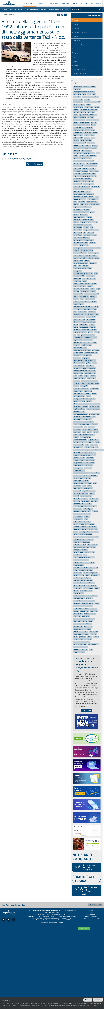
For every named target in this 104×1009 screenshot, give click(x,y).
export (75, 115)
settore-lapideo (87, 509)
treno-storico (83, 325)
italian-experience (91, 163)
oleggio (86, 376)
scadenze (85, 493)
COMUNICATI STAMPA (86, 879)
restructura (77, 309)
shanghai (76, 511)
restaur (76, 534)
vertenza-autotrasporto (81, 263)
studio (87, 299)
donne (92, 289)
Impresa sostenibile (80, 73)
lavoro (75, 135)
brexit (83, 199)
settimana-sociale (86, 140)
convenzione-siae (93, 537)
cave (83, 319)
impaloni (84, 368)
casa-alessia (85, 289)
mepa (98, 289)
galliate (88, 363)
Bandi (76, 24)
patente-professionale (88, 322)
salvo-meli (77, 368)
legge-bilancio (84, 327)
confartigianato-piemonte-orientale (84, 92)
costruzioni (77, 504)
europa (89, 396)
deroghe (76, 386)
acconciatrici (88, 391)
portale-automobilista (91, 353)
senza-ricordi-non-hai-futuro (82, 624)
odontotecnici (96, 102)
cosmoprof (83, 386)
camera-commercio (79, 161)
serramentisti (91, 317)
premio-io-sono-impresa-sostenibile (84, 360)
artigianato (77, 199)
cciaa (82, 299)
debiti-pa (76, 542)
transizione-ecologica (80, 562)
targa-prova (86, 358)
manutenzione (78, 608)
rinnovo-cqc (77, 281)
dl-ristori (83, 527)
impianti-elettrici (88, 422)
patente (76, 458)
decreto (76, 112)
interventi (76, 381)
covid (89, 94)
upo (83, 151)
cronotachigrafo (93, 253)
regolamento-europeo (80, 644)
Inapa (76, 57)
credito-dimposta (84, 302)
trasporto (86, 87)
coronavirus (77, 97)
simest (94, 309)
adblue (75, 532)
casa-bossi (77, 332)
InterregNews (78, 40)
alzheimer (88, 189)
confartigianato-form (80, 268)
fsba (75, 238)
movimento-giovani (89, 417)
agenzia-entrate (92, 545)
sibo (86, 519)
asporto (93, 376)
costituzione (85, 616)
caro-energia (90, 276)
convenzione (77, 143)
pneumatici (90, 161)
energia (82, 163)
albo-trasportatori (79, 404)
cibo (89, 350)
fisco (98, 153)
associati (89, 580)
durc (75, 232)
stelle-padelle (78, 230)
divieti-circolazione (79, 217)
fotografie (87, 608)
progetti (97, 332)
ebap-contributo (92, 529)
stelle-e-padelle (78, 314)
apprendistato (88, 488)
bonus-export (94, 389)
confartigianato (78, 102)
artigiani (86, 209)
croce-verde (77, 486)
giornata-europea (87, 452)
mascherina (94, 445)
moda (88, 105)
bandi (75, 578)
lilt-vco (86, 463)
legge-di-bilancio (93, 440)
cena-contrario (78, 427)
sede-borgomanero (86, 591)
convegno (83, 639)
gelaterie (83, 529)
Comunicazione (29, 3)
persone (92, 291)
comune (84, 621)
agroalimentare (78, 107)
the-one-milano (78, 460)
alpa (86, 243)
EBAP (76, 65)
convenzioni (77, 169)
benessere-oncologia (80, 606)
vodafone (95, 199)
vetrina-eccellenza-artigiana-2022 (84, 552)
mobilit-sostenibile (79, 276)
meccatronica (89, 107)
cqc (80, 115)
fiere (84, 555)
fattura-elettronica (83, 238)
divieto (94, 363)
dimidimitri (81, 202)
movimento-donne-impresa (87, 176)
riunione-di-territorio (90, 337)
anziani (97, 588)
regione (76, 258)
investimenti (77, 153)
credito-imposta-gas (80, 537)
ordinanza (93, 634)
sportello (87, 506)
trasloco (88, 496)
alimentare (89, 340)
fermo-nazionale (94, 406)
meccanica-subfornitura (81, 473)
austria (89, 432)
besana (96, 307)
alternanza (77, 603)
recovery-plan (82, 312)
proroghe (83, 286)
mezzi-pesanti (78, 337)
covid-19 (76, 250)
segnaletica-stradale (89, 491)
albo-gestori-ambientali (81, 632)
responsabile (77, 417)
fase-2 (76, 245)
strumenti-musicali (79, 580)
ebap (94, 94)
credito (76, 325)
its (94, 373)
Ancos (76, 53)
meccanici (76, 345)
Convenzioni (42, 3)
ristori (75, 570)
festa (89, 639)
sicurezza (89, 120)
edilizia (76, 156)
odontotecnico (78, 348)
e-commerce (77, 174)
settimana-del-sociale (89, 115)
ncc (83, 504)
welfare (88, 145)
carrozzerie (88, 179)
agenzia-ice (93, 263)
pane (75, 266)
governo (76, 204)
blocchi (94, 394)
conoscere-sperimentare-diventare (84, 557)
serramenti (91, 143)
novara (95, 133)
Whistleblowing (91, 914)
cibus (96, 532)
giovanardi (77, 322)
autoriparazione (93, 97)
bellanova (89, 598)
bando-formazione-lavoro (81, 596)
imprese (93, 148)
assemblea (81, 125)
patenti (92, 212)
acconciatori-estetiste (80, 440)
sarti (75, 312)
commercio (87, 478)
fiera (85, 135)
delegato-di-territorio (80, 350)
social (75, 575)
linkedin (76, 286)
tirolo (75, 376)
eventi (93, 87)
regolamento (77, 220)
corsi (81, 166)
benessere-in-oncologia (81, 171)
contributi (83, 112)
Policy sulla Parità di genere (91, 918)
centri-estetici (83, 207)
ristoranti (76, 383)
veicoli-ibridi (77, 279)
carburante (77, 493)
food (89, 511)
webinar (86, 99)
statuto (84, 332)
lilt (92, 122)
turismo (86, 614)
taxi (75, 125)
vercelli (97, 107)
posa (82, 383)
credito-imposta (78, 179)
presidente (82, 637)
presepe (83, 511)
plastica (85, 499)
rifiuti (87, 125)
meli (91, 611)
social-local (77, 406)
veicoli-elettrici (84, 296)
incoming (92, 243)
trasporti (87, 102)
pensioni (76, 496)
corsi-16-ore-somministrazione (83, 273)
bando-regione (78, 209)
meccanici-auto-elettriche (81, 424)
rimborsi (76, 437)
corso (75, 99)
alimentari (77, 151)
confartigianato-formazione (88, 110)
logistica (76, 110)
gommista (77, 501)
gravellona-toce (78, 583)
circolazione (85, 330)
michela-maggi (78, 516)
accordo (87, 447)
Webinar (77, 28)
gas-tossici (89, 366)
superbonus (86, 174)
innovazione (88, 465)
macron (88, 394)
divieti (87, 634)
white (93, 299)
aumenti (91, 325)
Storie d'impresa (79, 49)
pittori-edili (91, 562)
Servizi (76, 3)
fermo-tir (87, 514)
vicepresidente (87, 355)
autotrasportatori (88, 220)
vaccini (76, 327)
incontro (90, 286)
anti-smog (90, 458)
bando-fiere (83, 647)
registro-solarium (79, 340)
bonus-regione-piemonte (81, 481)
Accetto (87, 1000)
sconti (87, 575)
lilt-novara (86, 642)
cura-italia (91, 335)
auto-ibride (77, 452)
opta (92, 447)
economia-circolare (79, 192)
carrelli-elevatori (93, 644)
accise (80, 99)
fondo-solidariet (78, 634)
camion (76, 261)
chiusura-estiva (78, 465)
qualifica (92, 399)
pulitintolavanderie (87, 181)
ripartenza (94, 596)
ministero (92, 414)
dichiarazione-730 (79, 363)
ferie (75, 202)
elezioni (76, 163)
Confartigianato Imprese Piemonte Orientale (8, 3)
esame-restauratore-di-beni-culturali (85, 371)
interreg (91, 197)
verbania (76, 527)
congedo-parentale (79, 547)
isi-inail (82, 458)
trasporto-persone (79, 652)
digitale (87, 261)
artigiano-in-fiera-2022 (81, 649)
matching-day (95, 575)
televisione (77, 621)
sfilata (75, 637)
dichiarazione (85, 501)
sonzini (76, 647)
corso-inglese (78, 573)
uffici (88, 192)
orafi (95, 273)
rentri (75, 302)
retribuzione (84, 560)
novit (84, 486)
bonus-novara (92, 527)
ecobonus (92, 169)
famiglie (76, 611)
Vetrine (98, 3)
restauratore (95, 186)
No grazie (98, 1000)
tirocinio (93, 302)
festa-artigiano (89, 460)
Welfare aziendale (80, 69)
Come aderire (86, 710)
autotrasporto (78, 87)
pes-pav (83, 335)
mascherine (86, 153)
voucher (94, 145)
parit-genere (77, 271)
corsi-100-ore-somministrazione (83, 568)
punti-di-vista (84, 245)
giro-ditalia (88, 483)
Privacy (91, 911)
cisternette (80, 445)
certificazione (90, 442)
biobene (76, 138)
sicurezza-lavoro (78, 243)
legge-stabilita (94, 499)
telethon (92, 493)
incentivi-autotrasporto (80, 414)
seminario (88, 225)
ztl (74, 396)
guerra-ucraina (87, 419)
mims (75, 588)
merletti (87, 138)
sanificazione (93, 475)
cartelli (90, 486)
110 (81, 138)
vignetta (86, 227)
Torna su (95, 904)
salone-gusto (90, 404)
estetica (76, 215)
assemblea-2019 (79, 394)
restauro (76, 140)
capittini (96, 432)
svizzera (76, 222)
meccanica (92, 368)
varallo (94, 235)
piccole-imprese (86, 345)
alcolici (89, 637)
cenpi (93, 174)
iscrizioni (96, 637)
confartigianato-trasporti (81, 212)
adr (85, 232)
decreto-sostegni (94, 258)
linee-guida (77, 475)
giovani (91, 184)
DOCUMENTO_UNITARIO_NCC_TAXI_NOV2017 (18, 158)
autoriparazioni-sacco (80, 585)
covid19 (76, 639)
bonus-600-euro (90, 583)
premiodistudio (78, 294)
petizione (82, 317)
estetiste (76, 105)
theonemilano (92, 585)
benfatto (76, 560)
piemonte (90, 539)
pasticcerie (77, 319)
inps (98, 414)
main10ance (84, 204)
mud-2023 (77, 601)
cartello (94, 608)
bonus (92, 130)
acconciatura (77, 499)
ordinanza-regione (79, 412)
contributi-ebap (78, 373)
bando (93, 125)
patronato (89, 128)
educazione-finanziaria (91, 314)
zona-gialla (87, 235)
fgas (85, 348)
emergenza (83, 215)
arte (96, 568)
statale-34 (77, 330)
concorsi (76, 299)
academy (76, 529)
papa (84, 432)
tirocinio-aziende (78, 593)
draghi (94, 506)
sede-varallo (86, 429)
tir (95, 122)
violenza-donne (94, 204)
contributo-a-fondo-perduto (82, 256)
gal (78, 335)
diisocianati (77, 197)
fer (87, 399)
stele (89, 268)
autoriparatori (78, 184)
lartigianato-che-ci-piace (91, 230)
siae (93, 153)
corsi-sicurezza (85, 542)
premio (86, 573)
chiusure (84, 475)
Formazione (54, 3)
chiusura (89, 217)
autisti (87, 130)
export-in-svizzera (79, 470)
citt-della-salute (78, 565)
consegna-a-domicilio (92, 383)
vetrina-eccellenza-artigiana (88, 222)
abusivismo (90, 194)
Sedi (92, 3)
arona (82, 496)
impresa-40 (77, 491)
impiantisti (95, 350)
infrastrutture (89, 240)
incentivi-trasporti (79, 598)
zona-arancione (78, 225)
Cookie (91, 912)
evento (76, 296)
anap (84, 94)
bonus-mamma (78, 514)
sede (88, 199)
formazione (77, 89)
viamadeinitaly (78, 488)
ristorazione (77, 358)
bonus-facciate (89, 619)
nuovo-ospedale (78, 506)
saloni (93, 455)
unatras (76, 122)
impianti (76, 591)
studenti (86, 516)
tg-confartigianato (79, 366)
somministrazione (79, 120)
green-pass (91, 112)
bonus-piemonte (91, 156)
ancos (82, 105)
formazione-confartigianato (82, 522)
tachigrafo (91, 232)
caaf (91, 649)
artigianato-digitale (84, 578)
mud (84, 143)
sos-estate (77, 181)
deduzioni (93, 296)
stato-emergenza (79, 442)
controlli (81, 575)
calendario (86, 266)
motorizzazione (78, 519)
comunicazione (91, 279)
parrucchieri (83, 258)
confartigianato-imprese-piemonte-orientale (87, 248)
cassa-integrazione (79, 194)
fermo (75, 176)
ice (90, 207)
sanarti (96, 120)
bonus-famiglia (78, 447)
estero (93, 547)
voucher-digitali (78, 353)
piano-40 (85, 406)
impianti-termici (78, 189)
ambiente (76, 289)
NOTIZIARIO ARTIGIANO (82, 857)
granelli (82, 156)
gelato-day (94, 424)
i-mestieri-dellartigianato (81, 389)
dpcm (80, 135)
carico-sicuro (84, 291)
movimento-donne (90, 166)
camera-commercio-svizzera (82, 629)
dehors (92, 463)
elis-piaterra (93, 573)
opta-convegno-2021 (85, 570)
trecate (94, 284)
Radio (76, 36)
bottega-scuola (78, 391)
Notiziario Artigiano (80, 45)
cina (88, 547)
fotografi (88, 151)
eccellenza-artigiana (87, 250)
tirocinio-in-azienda (79, 539)
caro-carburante (78, 240)
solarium (95, 511)
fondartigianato (86, 158)
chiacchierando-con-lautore (82, 455)
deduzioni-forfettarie (93, 409)
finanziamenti (78, 133)
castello (91, 135)
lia (95, 452)
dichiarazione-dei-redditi (91, 294)
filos (96, 611)
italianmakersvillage (86, 534)
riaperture (94, 501)
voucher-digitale (78, 483)
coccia (80, 232)
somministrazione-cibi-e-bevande (84, 524)
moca (79, 509)
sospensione (77, 422)
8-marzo (88, 504)
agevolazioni (77, 355)
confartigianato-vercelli (86, 532)
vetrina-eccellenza (87, 603)
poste (97, 442)
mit (97, 447)
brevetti (89, 401)
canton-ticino (86, 309)
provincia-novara (86, 437)
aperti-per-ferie (84, 122)
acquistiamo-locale (79, 409)
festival (81, 304)
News (22, 9)
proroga (84, 197)
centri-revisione (78, 148)
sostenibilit (84, 550)
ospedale (93, 343)
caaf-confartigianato (80, 545)
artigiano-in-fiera (79, 145)
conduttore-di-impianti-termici (83, 307)
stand (75, 304)
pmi (91, 227)
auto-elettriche (94, 171)
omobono (95, 429)
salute (84, 281)
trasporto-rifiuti (94, 473)
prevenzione (77, 419)
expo (81, 261)
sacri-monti (77, 432)
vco (75, 335)
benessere (77, 158)
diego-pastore (78, 343)
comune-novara (78, 130)
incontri (85, 169)
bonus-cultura (78, 478)
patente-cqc (87, 133)
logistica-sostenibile (79, 378)
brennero (94, 256)
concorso (86, 343)
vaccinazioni (77, 429)
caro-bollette (81, 396)
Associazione (65, 3)
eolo (80, 588)
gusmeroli (84, 381)
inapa (85, 184)
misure (90, 332)
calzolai (76, 166)
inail (92, 138)
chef (75, 509)
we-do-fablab (78, 235)
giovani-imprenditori (80, 117)
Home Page (4, 9)
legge (75, 207)
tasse (97, 404)
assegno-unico (78, 614)
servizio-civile (91, 319)
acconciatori (77, 94)
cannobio (91, 427)
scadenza (93, 330)
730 (97, 197)
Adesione (84, 3)
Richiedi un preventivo (84, 928)
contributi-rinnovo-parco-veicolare (84, 435)
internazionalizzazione (80, 253)
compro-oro (92, 312)
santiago (76, 550)
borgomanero (78, 227)
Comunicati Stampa (80, 32)
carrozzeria (87, 468)
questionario (77, 642)
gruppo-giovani (78, 468)
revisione (90, 117)
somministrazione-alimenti (82, 284)
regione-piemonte (79, 128)
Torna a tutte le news (34, 164)
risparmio (92, 327)
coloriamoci (88, 373)
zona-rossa (77, 616)
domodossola (77, 555)
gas (84, 279)
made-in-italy (94, 632)
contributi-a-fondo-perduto (82, 186)
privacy (85, 97)
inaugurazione (78, 463)
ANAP (76, 61)
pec (80, 266)
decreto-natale (78, 626)
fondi (94, 483)
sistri (87, 445)
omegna (97, 603)
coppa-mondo (84, 611)
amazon (90, 606)
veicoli (75, 317)
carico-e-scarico (78, 619)
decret (80, 376)
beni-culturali (91, 378)
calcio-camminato (92, 202)
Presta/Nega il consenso (56, 1005)
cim (85, 427)
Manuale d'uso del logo (91, 916)
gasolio (87, 148)
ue (74, 445)
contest (93, 614)
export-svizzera (88, 588)
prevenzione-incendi (88, 601)
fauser (91, 621)
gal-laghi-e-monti (79, 399)
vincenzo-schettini (79, 401)
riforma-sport (93, 381)
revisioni (76, 291)
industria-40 (88, 626)
